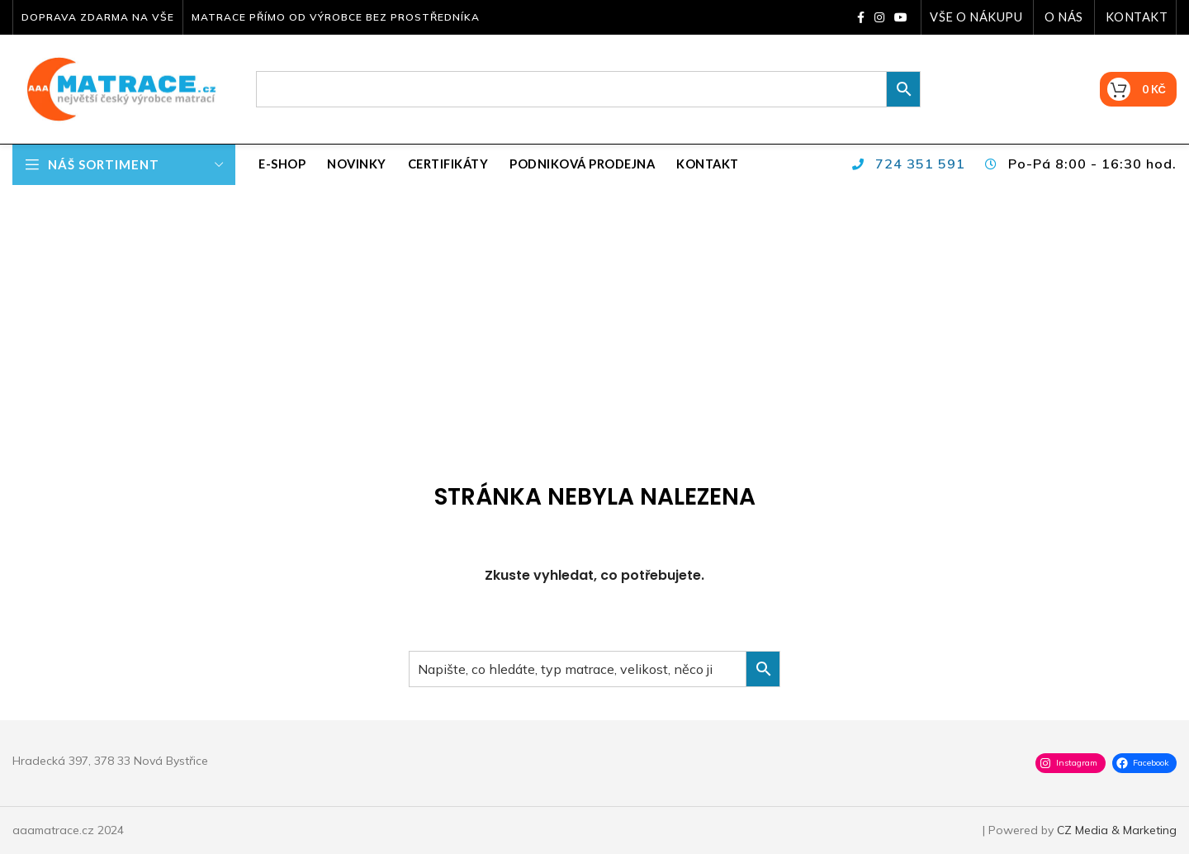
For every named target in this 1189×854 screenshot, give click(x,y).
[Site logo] (115, 88)
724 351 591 (920, 163)
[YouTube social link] (900, 17)
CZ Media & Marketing (1117, 830)
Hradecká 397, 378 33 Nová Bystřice (110, 760)
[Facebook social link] (860, 17)
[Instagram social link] (879, 17)
